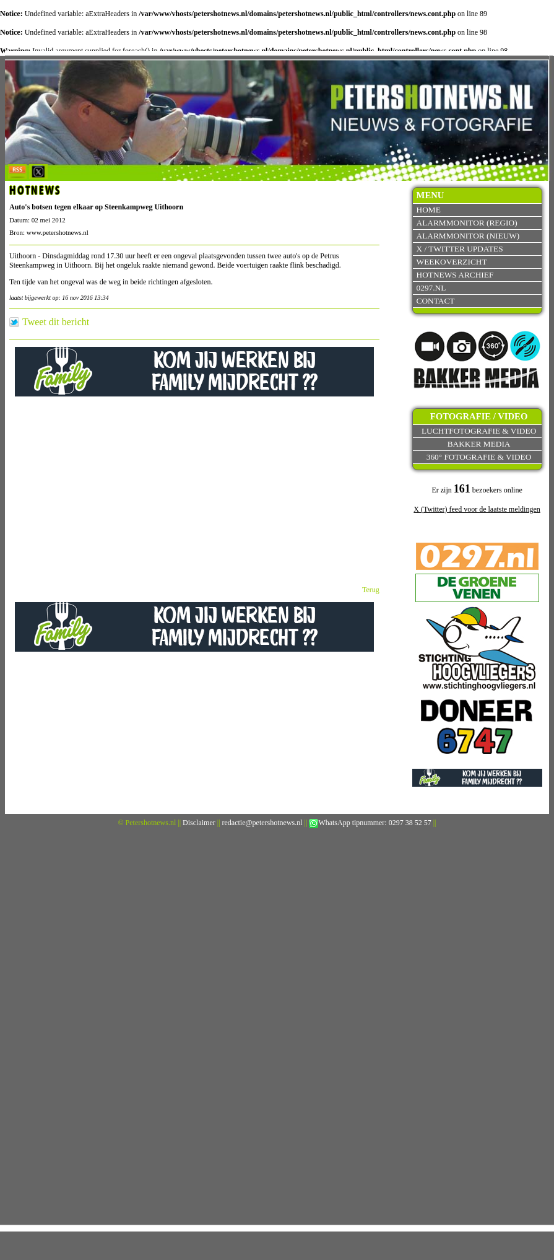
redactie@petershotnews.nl (262, 822)
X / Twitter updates (460, 248)
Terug (370, 589)
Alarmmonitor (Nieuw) (468, 235)
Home (429, 209)
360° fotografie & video (479, 457)
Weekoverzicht (452, 261)
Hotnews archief (455, 274)
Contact (436, 300)
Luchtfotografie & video (479, 430)
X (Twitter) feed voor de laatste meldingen (476, 509)
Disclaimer (199, 822)
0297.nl (431, 287)
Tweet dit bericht (55, 322)
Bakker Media (479, 443)
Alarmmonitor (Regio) (467, 222)
